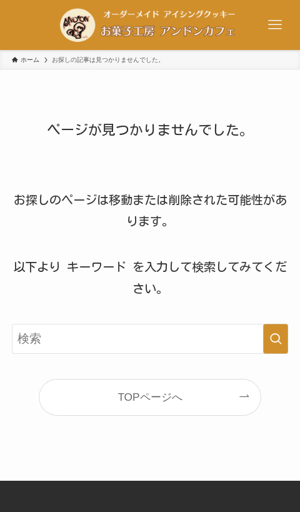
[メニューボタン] (275, 25)
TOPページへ (150, 397)
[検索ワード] (150, 339)
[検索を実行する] (275, 339)
